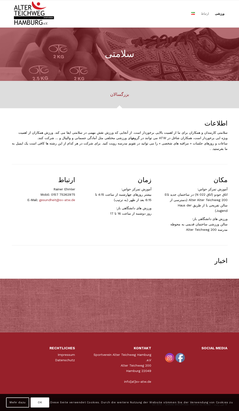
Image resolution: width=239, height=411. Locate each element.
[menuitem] (219, 13)
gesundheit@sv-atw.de (57, 200)
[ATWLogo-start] (34, 13)
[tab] (119, 96)
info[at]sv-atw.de (137, 381)
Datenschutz (65, 360)
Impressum (66, 355)
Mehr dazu (17, 402)
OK (40, 402)
